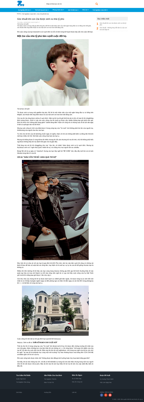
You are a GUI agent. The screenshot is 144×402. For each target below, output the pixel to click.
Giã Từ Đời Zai (73, 10)
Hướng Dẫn (47, 392)
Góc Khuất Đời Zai (43, 14)
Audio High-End (21, 379)
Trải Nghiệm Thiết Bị (50, 379)
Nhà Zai (85, 10)
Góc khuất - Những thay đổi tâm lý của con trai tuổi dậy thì (113, 28)
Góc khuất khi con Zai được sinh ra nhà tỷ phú (113, 24)
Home (18, 14)
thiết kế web (130, 399)
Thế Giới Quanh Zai (42, 10)
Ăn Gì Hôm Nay (76, 378)
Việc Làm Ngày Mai (105, 382)
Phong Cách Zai (58, 10)
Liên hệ (74, 392)
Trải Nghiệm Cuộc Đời (100, 10)
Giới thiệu (19, 392)
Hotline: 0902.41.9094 (106, 392)
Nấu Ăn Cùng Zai (77, 382)
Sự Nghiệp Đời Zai (24, 10)
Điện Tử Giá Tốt (49, 382)
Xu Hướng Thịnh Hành (106, 379)
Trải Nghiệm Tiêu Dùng (23, 382)
